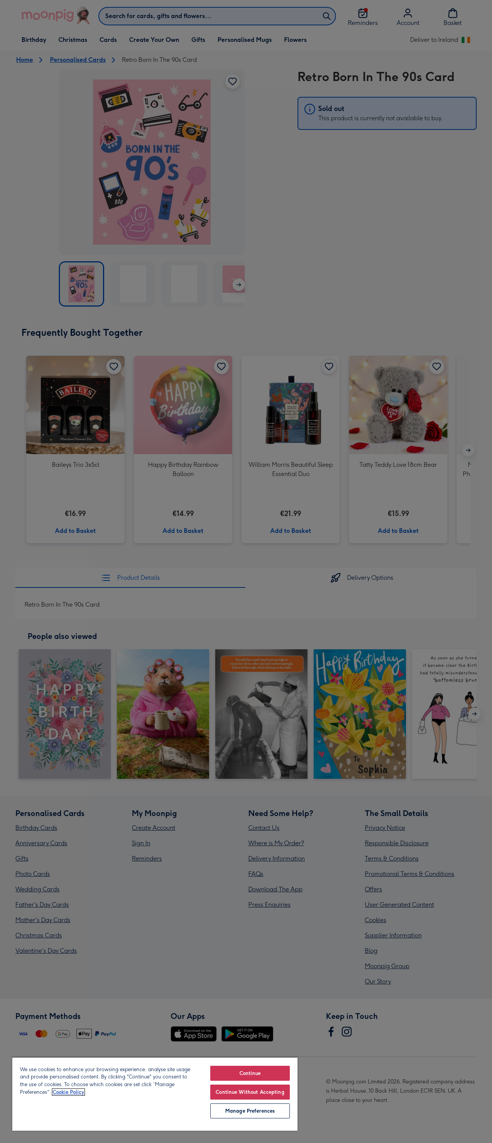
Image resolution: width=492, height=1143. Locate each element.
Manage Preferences (250, 1111)
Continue (250, 1073)
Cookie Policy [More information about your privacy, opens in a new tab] (68, 1092)
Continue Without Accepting (250, 1092)
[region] (155, 1094)
